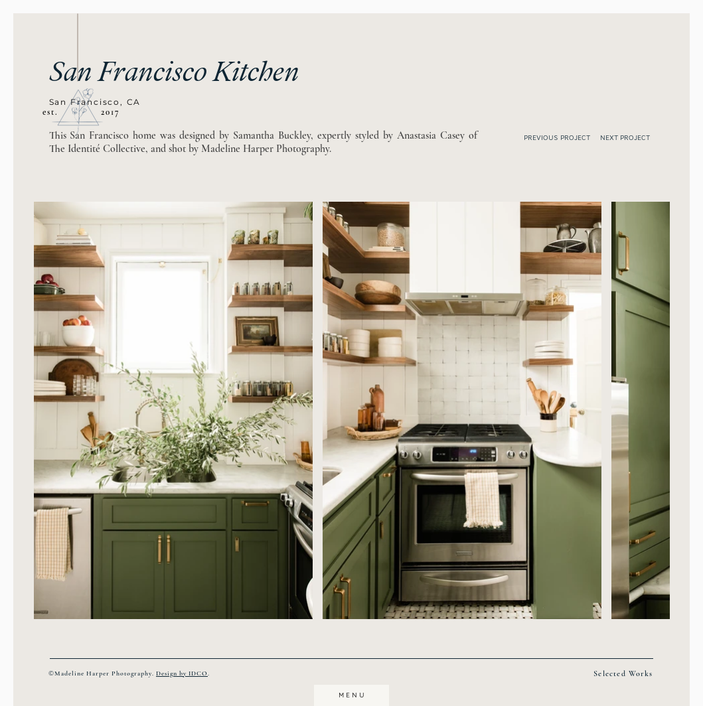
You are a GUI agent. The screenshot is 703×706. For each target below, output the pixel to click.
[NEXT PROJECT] (633, 138)
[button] (77, 112)
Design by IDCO (182, 673)
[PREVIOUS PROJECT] (553, 138)
